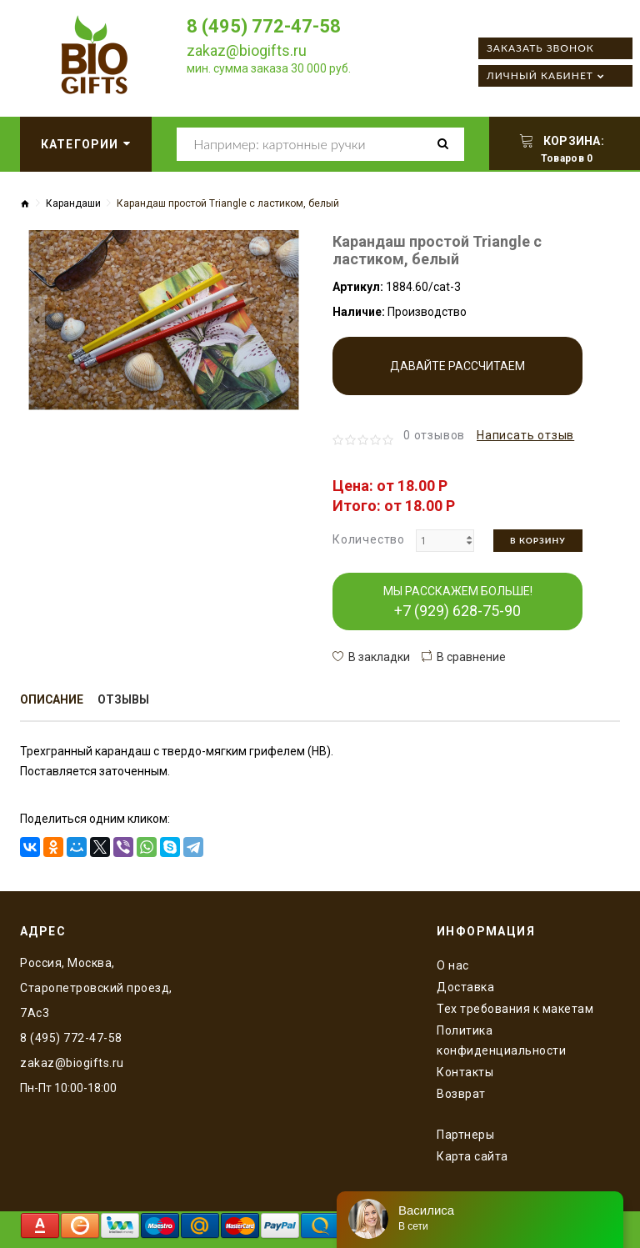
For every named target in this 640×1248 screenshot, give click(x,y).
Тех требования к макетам (515, 1008)
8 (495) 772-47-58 (264, 26)
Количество (368, 539)
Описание (52, 700)
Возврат (461, 1093)
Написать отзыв (525, 435)
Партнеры (465, 1134)
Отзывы (124, 700)
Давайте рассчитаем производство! (457, 377)
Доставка (465, 987)
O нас (453, 965)
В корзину (538, 540)
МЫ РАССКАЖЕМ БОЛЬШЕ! (457, 601)
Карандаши (73, 203)
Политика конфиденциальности (501, 1040)
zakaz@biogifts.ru (247, 50)
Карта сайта (472, 1156)
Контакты (465, 1072)
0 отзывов (434, 435)
